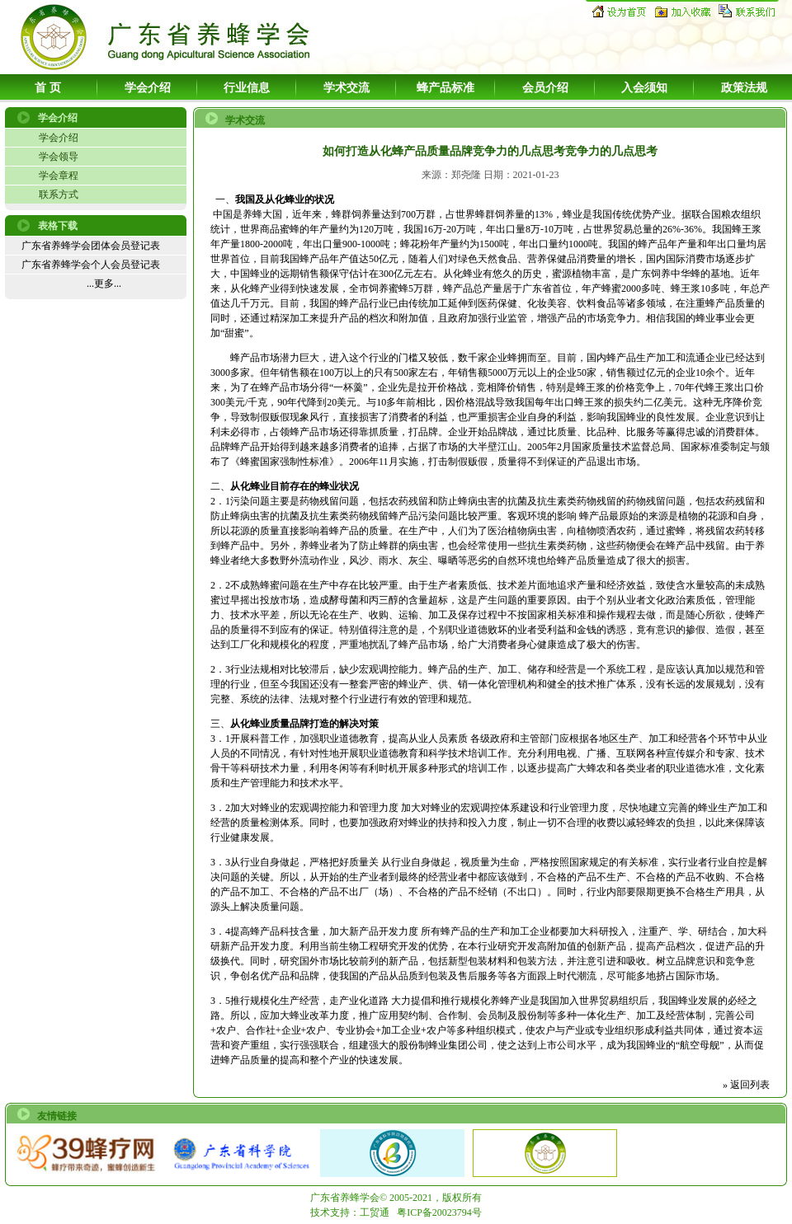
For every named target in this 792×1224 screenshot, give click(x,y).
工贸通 (374, 1212)
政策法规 (744, 88)
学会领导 (58, 156)
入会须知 (644, 88)
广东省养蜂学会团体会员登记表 (90, 245)
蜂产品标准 (445, 88)
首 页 (48, 88)
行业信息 (247, 88)
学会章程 (58, 175)
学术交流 (346, 88)
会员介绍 (545, 88)
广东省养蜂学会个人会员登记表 (90, 264)
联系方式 (58, 194)
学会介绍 (148, 88)
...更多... (104, 283)
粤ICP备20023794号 (439, 1212)
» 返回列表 (746, 1084)
